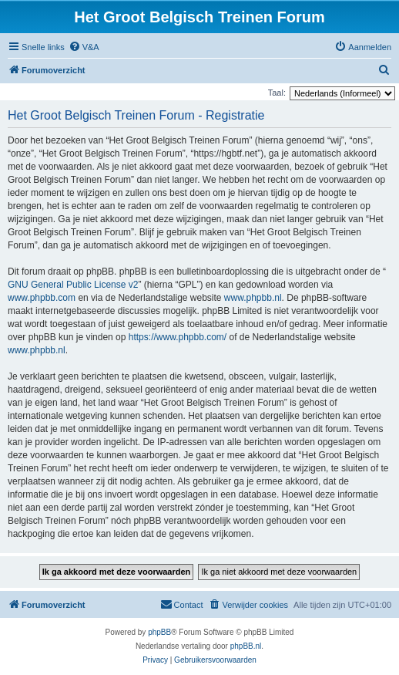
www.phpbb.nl (253, 297)
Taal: (277, 92)
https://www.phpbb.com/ (177, 337)
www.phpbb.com (41, 297)
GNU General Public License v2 (73, 284)
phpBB (159, 632)
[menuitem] (84, 47)
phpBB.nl (246, 646)
